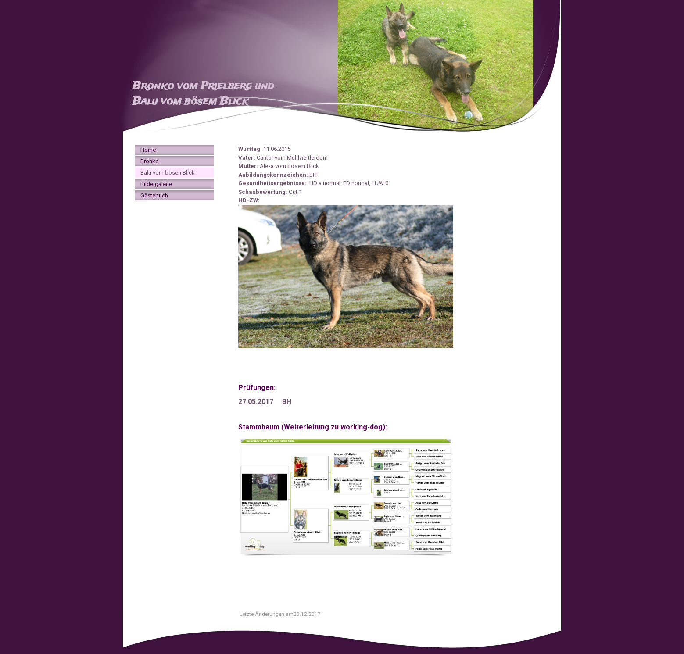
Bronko (149, 161)
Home (148, 150)
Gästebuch (154, 195)
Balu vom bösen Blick (167, 172)
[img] (342, 66)
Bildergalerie (156, 184)
